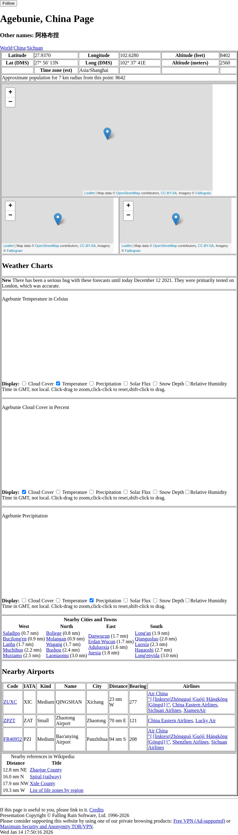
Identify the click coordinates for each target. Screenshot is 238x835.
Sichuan (35, 48)
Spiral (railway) (45, 776)
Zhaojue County (46, 769)
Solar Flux (140, 383)
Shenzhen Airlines (190, 742)
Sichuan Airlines (164, 710)
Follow (8, 3)
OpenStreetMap (128, 193)
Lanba (9, 644)
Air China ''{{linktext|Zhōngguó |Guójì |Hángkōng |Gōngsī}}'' (188, 699)
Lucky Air (206, 720)
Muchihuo (13, 650)
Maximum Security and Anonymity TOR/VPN (46, 826)
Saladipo (11, 633)
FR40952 (12, 739)
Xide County (42, 783)
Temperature (74, 383)
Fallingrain (203, 193)
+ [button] (10, 92)
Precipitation (108, 383)
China (19, 48)
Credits (96, 809)
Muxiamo (12, 655)
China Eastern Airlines (194, 704)
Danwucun (99, 636)
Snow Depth (171, 383)
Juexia (94, 652)
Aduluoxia (98, 647)
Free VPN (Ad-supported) (199, 821)
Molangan (56, 638)
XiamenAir (194, 710)
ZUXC (10, 702)
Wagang (54, 644)
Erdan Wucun (101, 641)
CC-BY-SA (169, 193)
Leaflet (90, 193)
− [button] (10, 102)
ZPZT (9, 720)
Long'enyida (147, 655)
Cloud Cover (41, 383)
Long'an (143, 633)
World (6, 48)
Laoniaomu (57, 655)
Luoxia (142, 644)
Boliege (54, 633)
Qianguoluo (146, 638)
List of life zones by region (56, 790)
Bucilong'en (15, 638)
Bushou (53, 650)
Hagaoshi (144, 650)
